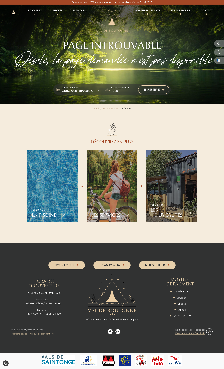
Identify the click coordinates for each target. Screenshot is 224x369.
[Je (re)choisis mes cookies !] (6, 363)
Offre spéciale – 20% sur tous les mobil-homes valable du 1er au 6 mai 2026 (112, 2)
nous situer (155, 265)
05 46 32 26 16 (109, 265)
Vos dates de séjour (71, 88)
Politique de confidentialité (41, 333)
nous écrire (64, 265)
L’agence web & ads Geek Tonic (190, 333)
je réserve (152, 90)
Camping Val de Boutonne (31, 329)
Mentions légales (19, 333)
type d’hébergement (120, 88)
